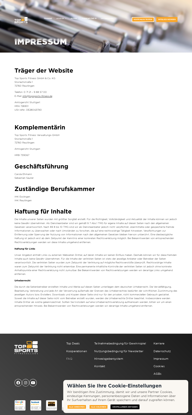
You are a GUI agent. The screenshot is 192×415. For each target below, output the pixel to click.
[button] (61, 18)
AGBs (158, 373)
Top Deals (73, 343)
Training (48, 18)
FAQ (69, 358)
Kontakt (99, 366)
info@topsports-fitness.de (37, 96)
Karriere (159, 343)
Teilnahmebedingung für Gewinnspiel (120, 343)
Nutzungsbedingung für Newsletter (118, 351)
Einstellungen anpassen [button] (125, 407)
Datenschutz (162, 351)
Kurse (74, 18)
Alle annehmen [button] (76, 407)
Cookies (159, 366)
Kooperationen (76, 351)
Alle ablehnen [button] (98, 407)
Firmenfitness (89, 18)
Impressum (161, 358)
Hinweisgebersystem (108, 358)
